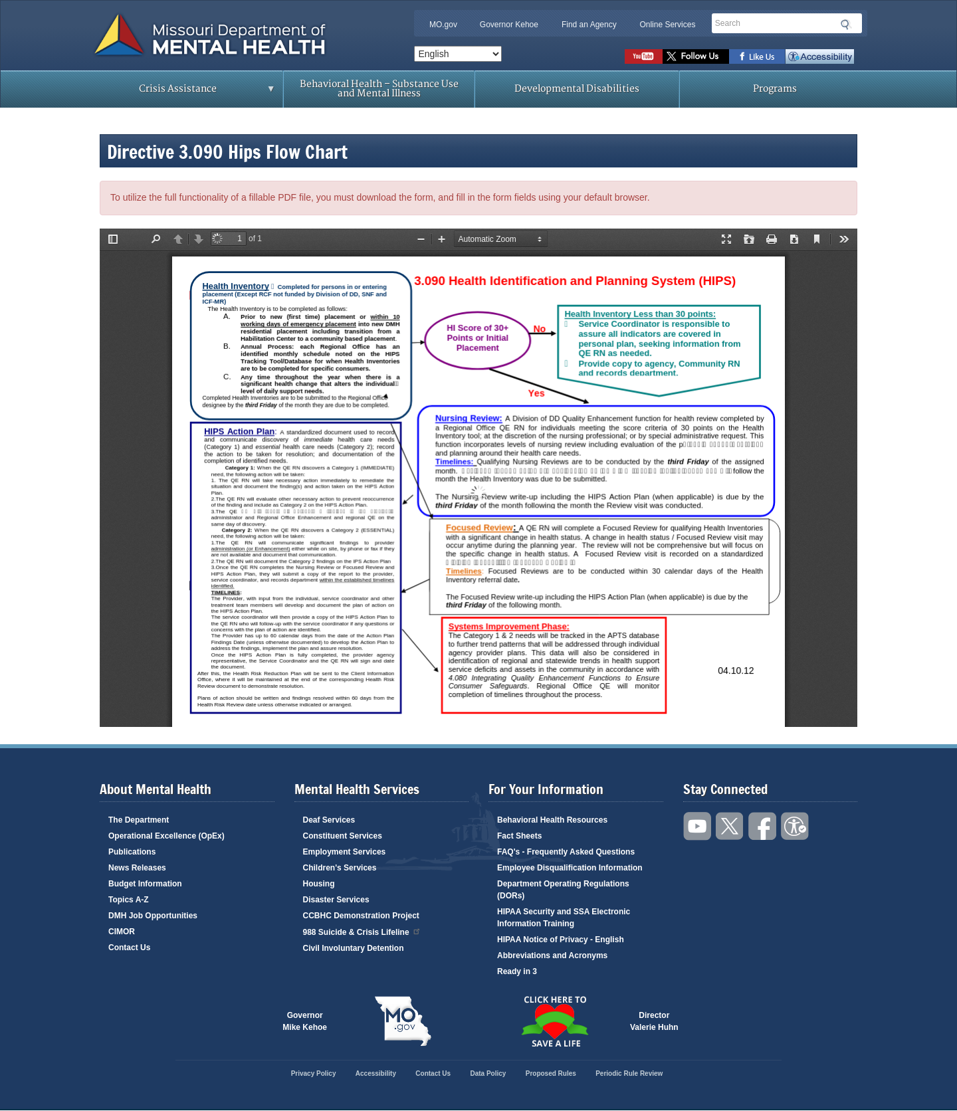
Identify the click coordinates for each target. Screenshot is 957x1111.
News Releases (137, 867)
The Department (138, 820)
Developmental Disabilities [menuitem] (576, 88)
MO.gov (443, 24)
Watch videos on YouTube (644, 56)
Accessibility (820, 56)
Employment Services (344, 852)
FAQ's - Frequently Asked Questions (566, 852)
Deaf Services (329, 820)
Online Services (667, 24)
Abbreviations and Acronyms (552, 955)
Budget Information (145, 883)
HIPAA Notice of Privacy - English (560, 939)
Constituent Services (342, 836)
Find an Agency (589, 24)
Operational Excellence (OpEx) (166, 836)
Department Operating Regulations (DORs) (563, 889)
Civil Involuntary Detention (353, 948)
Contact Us (129, 947)
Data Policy (488, 1073)
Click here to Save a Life (554, 1021)
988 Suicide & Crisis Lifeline (362, 931)
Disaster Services (336, 899)
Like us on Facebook (757, 56)
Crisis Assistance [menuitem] (181, 93)
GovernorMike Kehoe (304, 1021)
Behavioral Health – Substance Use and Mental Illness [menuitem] (379, 88)
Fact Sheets (519, 836)
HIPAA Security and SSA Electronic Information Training (563, 917)
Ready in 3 (517, 971)
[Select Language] (458, 54)
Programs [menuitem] (775, 88)
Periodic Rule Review (629, 1073)
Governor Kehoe (509, 24)
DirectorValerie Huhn (654, 1021)
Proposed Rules (551, 1073)
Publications (132, 852)
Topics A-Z (128, 899)
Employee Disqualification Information (570, 867)
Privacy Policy (313, 1073)
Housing (319, 883)
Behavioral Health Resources (552, 820)
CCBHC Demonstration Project (361, 915)
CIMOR (121, 931)
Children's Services (340, 867)
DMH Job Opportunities (152, 915)
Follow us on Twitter (696, 56)
